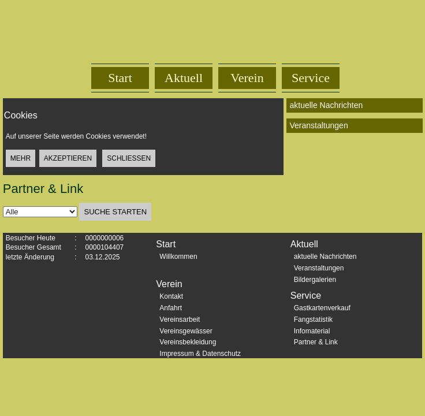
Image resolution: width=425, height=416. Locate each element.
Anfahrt (170, 308)
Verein (246, 77)
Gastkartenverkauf (322, 308)
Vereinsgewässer (185, 331)
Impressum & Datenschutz (200, 354)
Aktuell (184, 77)
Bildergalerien (315, 280)
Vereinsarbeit (179, 319)
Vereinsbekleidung (187, 342)
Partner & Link (316, 342)
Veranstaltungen (319, 268)
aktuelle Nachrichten (325, 256)
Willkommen (178, 256)
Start (120, 77)
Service (311, 77)
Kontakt (171, 296)
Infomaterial (312, 331)
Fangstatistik (313, 319)
